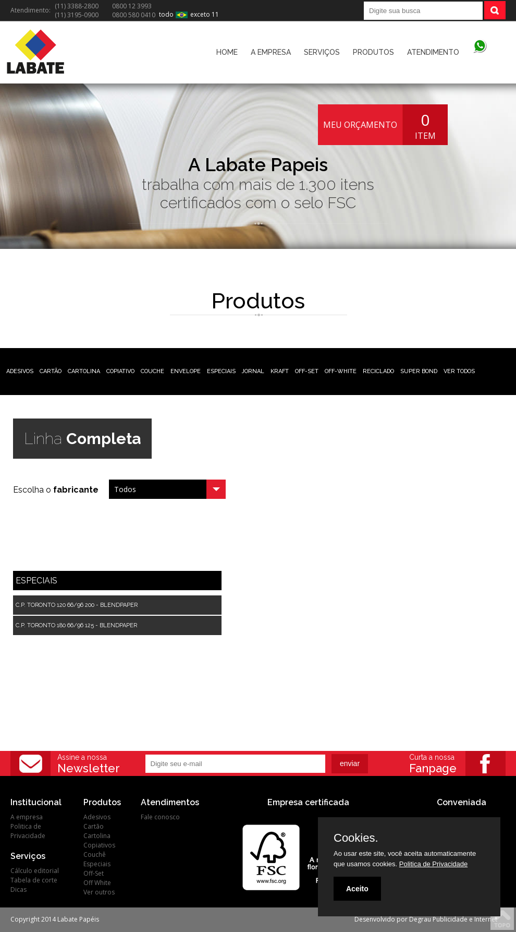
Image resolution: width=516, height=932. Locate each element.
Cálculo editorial (34, 870)
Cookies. (356, 838)
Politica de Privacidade (27, 831)
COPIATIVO (120, 371)
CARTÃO (51, 371)
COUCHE (152, 371)
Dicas (18, 889)
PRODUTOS (373, 52)
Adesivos (96, 816)
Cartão (93, 826)
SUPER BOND (418, 371)
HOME (227, 52)
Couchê (94, 854)
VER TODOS (459, 371)
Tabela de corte (33, 880)
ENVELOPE (185, 371)
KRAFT (280, 371)
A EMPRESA (271, 52)
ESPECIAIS (221, 371)
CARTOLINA (84, 371)
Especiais (96, 863)
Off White (97, 882)
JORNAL (253, 371)
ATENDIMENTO (433, 52)
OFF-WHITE (341, 371)
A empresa (26, 816)
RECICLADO (378, 371)
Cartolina (96, 835)
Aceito (357, 889)
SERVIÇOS (322, 52)
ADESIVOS (19, 371)
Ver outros (99, 892)
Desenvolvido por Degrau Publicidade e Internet (425, 919)
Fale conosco (160, 816)
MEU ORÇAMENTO (360, 124)
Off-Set (93, 873)
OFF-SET (306, 371)
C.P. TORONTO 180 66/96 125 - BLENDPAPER (76, 625)
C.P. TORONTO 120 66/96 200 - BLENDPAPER (77, 605)
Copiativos (99, 845)
